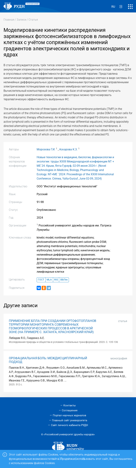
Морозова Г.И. (46, 149)
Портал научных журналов (69, 415)
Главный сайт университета (69, 420)
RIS (56, 279)
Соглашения (69, 410)
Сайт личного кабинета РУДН (69, 425)
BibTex (64, 279)
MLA (49, 279)
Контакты (69, 405)
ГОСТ (41, 279)
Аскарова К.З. (68, 149)
